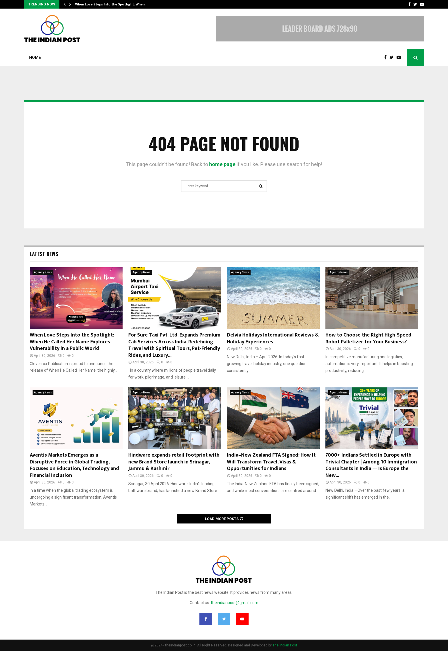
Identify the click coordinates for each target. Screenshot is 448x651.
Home (35, 57)
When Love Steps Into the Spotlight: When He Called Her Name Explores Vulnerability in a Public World (72, 342)
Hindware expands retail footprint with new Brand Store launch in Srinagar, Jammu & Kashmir (173, 462)
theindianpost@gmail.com (234, 602)
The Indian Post (285, 645)
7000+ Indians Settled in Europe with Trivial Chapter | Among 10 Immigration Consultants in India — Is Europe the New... (371, 465)
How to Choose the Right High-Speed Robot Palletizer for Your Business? (368, 338)
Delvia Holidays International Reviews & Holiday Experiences (273, 338)
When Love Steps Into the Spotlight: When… (111, 4)
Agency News (43, 272)
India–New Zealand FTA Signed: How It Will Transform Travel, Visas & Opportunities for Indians (271, 462)
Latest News (44, 254)
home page (222, 164)
